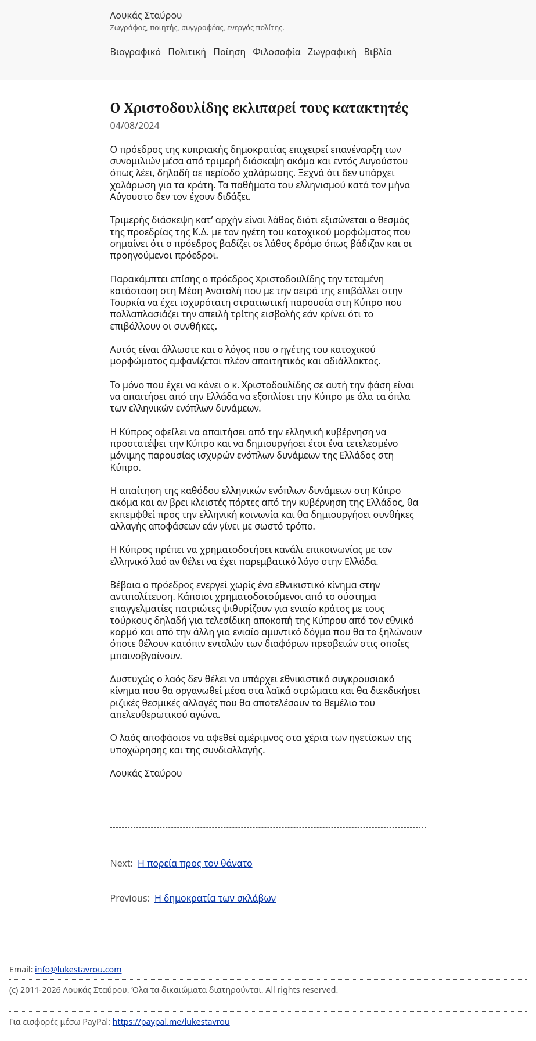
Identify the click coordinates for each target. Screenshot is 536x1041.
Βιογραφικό (135, 51)
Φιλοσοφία (276, 51)
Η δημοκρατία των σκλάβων (215, 898)
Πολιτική (187, 51)
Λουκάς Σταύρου (146, 15)
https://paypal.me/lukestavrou (171, 1021)
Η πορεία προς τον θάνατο (195, 863)
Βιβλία (378, 51)
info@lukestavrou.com (78, 969)
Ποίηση (229, 51)
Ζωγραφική (332, 51)
